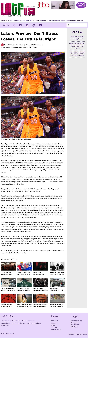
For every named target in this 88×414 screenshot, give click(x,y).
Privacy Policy (76, 321)
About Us (54, 321)
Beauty (29, 21)
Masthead (54, 323)
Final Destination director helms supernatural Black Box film (7, 305)
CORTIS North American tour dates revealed (40, 289)
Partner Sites (56, 329)
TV (2, 21)
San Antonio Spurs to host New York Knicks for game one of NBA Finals (40, 305)
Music (10, 21)
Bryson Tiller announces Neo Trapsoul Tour (38, 273)
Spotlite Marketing (82, 334)
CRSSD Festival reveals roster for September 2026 (6, 273)
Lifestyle (17, 21)
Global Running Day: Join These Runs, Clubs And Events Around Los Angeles (23, 273)
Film (5, 21)
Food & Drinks (67, 21)
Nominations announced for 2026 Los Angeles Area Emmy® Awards (56, 289)
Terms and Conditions (75, 323)
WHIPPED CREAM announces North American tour (23, 289)
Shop (53, 325)
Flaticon (74, 327)
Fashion (36, 21)
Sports (57, 21)
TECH (24, 21)
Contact (54, 327)
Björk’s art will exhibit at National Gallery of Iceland (24, 305)
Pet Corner (78, 21)
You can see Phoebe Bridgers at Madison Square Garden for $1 (8, 289)
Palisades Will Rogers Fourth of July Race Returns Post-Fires (57, 305)
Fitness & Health (47, 21)
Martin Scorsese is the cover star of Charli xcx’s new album (57, 273)
